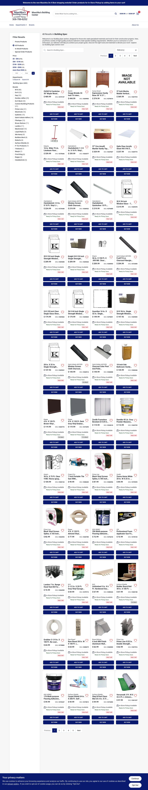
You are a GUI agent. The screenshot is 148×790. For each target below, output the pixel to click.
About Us (135, 25)
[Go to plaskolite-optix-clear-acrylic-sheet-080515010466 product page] (127, 150)
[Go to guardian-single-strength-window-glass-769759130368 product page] (127, 205)
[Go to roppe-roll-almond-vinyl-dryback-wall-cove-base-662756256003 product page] (78, 533)
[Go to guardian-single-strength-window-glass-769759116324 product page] (102, 314)
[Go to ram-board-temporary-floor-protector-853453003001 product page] (78, 643)
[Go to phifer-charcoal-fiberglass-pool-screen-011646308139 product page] (102, 368)
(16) (20, 112)
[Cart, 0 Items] (137, 13)
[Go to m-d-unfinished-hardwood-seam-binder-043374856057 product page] (102, 588)
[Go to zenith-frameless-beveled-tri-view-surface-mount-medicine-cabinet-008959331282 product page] (102, 423)
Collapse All (16, 79)
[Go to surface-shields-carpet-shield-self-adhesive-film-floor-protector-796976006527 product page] (78, 698)
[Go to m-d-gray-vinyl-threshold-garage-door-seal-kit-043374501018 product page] (78, 588)
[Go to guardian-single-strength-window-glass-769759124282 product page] (54, 314)
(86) (18, 90)
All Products (19, 45)
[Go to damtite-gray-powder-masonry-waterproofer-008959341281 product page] (127, 423)
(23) (20, 101)
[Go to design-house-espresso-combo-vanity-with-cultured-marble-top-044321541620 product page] (127, 368)
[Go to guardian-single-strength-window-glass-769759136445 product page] (78, 314)
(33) (18, 92)
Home (11, 25)
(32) (18, 95)
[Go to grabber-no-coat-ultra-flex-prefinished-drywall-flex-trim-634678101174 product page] (54, 643)
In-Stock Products (21, 48)
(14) (24, 117)
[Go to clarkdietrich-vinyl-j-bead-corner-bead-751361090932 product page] (54, 205)
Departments (20, 25)
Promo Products (21, 41)
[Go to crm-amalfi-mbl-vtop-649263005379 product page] (102, 150)
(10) (21, 129)
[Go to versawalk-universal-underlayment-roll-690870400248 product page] (127, 698)
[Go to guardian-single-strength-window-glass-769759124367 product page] (127, 314)
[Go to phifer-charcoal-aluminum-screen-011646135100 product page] (78, 368)
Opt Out (135, 785)
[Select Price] (33, 73)
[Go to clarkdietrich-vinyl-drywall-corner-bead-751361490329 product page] (78, 150)
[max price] (26, 73)
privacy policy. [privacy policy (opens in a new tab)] (13, 784)
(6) (20, 154)
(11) (22, 123)
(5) (21, 160)
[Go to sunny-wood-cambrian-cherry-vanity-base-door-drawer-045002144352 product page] (54, 95)
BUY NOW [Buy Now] (54, 119)
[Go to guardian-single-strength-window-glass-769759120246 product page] (54, 260)
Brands (31, 25)
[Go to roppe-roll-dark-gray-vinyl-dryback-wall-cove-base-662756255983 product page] (78, 423)
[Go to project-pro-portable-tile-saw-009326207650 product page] (78, 478)
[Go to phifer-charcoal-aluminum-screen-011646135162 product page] (78, 205)
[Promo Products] (13, 41)
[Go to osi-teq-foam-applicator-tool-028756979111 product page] (127, 533)
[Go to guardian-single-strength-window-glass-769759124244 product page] (78, 260)
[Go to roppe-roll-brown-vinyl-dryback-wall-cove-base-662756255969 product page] (54, 423)
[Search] (116, 13)
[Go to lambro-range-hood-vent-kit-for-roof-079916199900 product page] (54, 588)
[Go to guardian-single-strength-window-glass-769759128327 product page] (54, 368)
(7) (22, 146)
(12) (20, 120)
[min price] (17, 73)
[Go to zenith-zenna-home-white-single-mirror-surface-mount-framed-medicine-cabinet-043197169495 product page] (127, 478)
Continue (135, 779)
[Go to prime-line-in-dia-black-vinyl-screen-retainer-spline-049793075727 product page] (54, 533)
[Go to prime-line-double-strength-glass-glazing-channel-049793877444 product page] (127, 643)
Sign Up (132, 14)
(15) (20, 115)
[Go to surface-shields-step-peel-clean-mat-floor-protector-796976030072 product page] (102, 698)
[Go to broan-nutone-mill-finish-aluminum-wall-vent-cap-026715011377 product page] (102, 643)
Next (135, 56)
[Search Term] (85, 13)
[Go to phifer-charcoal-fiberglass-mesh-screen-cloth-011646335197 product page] (127, 260)
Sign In (122, 14)
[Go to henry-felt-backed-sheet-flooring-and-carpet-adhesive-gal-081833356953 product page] (102, 533)
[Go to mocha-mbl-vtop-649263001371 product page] (127, 95)
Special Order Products (23, 51)
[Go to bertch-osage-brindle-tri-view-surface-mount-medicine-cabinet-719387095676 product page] (78, 95)
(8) (21, 137)
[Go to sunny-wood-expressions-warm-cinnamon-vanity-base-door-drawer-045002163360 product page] (102, 95)
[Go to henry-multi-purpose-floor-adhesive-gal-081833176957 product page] (54, 698)
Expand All (25, 79)
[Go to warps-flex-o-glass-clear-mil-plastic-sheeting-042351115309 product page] (54, 478)
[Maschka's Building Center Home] (19, 13)
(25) (22, 98)
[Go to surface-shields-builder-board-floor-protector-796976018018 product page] (127, 588)
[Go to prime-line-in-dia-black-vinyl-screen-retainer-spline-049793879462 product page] (102, 478)
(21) (24, 105)
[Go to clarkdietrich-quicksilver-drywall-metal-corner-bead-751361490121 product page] (102, 205)
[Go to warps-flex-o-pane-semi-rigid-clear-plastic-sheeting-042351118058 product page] (102, 260)
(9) (20, 132)
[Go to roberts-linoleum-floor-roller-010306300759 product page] (54, 150)
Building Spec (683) (20, 83)
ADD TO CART (54, 114)
